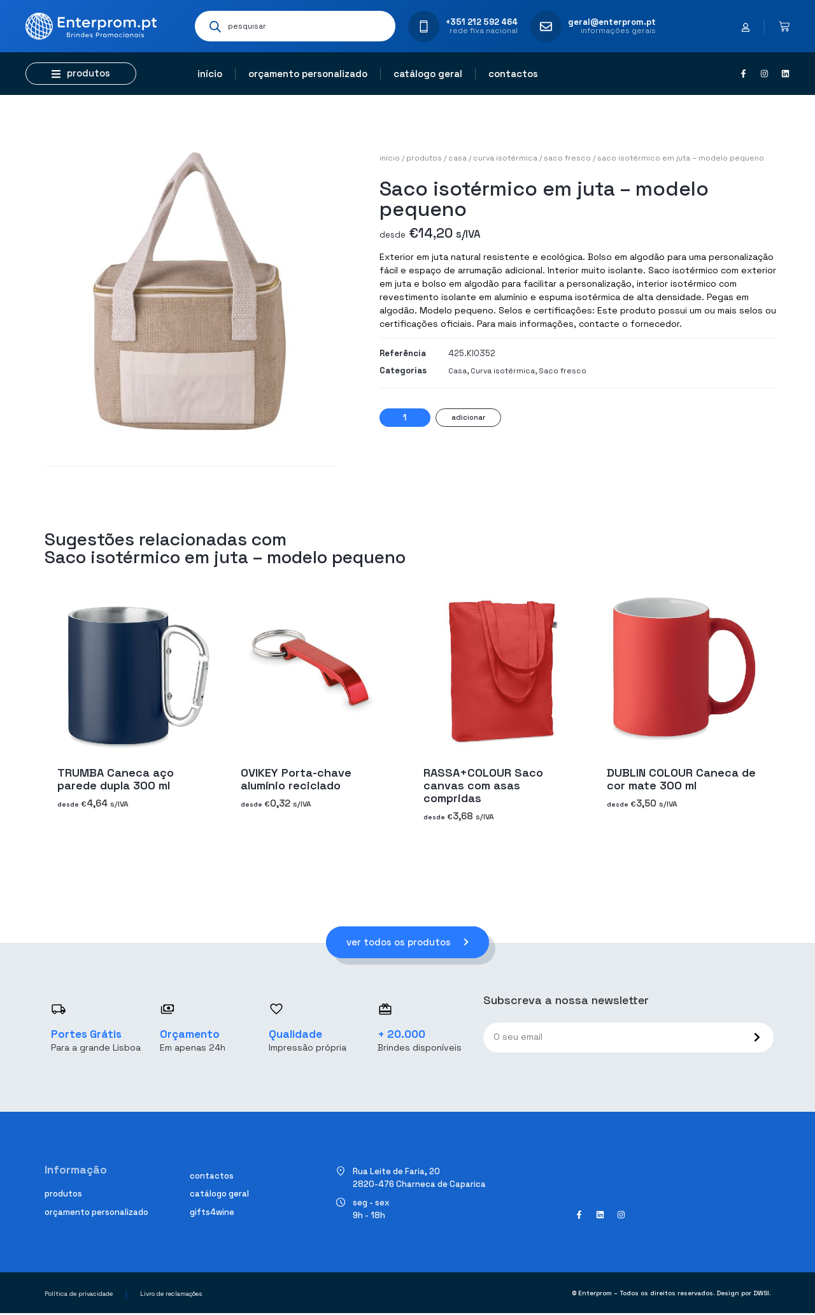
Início (209, 74)
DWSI (761, 1295)
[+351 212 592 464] (423, 26)
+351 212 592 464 (482, 22)
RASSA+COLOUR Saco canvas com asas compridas (483, 785)
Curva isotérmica (505, 158)
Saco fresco (567, 158)
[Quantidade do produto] (404, 417)
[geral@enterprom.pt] (546, 26)
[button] (80, 73)
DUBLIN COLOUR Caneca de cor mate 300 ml (681, 779)
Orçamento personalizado (307, 74)
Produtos (424, 158)
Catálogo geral (427, 74)
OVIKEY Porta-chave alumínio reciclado (296, 779)
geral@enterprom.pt (612, 22)
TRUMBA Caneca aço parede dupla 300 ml (115, 779)
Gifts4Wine (212, 1213)
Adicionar (468, 417)
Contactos (513, 74)
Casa (457, 158)
